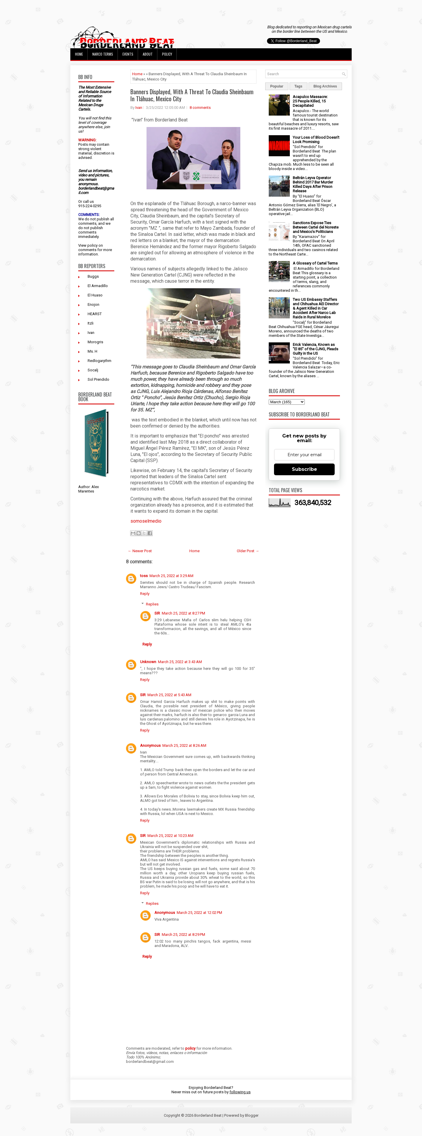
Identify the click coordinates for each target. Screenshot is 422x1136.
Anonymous (150, 745)
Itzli (90, 323)
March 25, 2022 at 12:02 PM (199, 912)
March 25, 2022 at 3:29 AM (171, 576)
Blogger (251, 1115)
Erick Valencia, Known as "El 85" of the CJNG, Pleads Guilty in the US (315, 349)
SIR (157, 613)
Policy (167, 54)
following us (240, 1092)
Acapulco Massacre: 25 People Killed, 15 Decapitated (310, 101)
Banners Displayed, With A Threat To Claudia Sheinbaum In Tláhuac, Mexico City (191, 95)
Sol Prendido (98, 379)
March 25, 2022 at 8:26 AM (184, 745)
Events (127, 54)
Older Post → (248, 551)
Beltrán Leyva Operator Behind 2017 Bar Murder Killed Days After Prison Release (313, 184)
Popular (276, 86)
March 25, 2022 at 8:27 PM (183, 613)
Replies (152, 604)
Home (79, 54)
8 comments (200, 107)
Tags (298, 86)
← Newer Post (140, 551)
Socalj (93, 370)
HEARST (95, 314)
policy (92, 245)
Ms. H (92, 351)
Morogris (95, 342)
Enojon (93, 304)
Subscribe (304, 469)
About (148, 54)
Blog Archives (325, 86)
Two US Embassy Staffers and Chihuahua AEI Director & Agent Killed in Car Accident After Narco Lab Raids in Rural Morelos (315, 308)
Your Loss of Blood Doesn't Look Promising (316, 139)
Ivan (91, 332)
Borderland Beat (208, 1115)
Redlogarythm (99, 360)
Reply (144, 593)
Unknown (148, 662)
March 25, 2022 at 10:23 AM (170, 835)
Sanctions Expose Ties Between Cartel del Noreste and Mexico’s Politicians (315, 227)
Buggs (93, 276)
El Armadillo (98, 286)
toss (144, 576)
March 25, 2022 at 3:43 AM (180, 662)
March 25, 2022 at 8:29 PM (183, 934)
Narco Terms (102, 54)
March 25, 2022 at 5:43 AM (169, 695)
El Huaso (95, 295)
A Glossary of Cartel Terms (315, 263)
